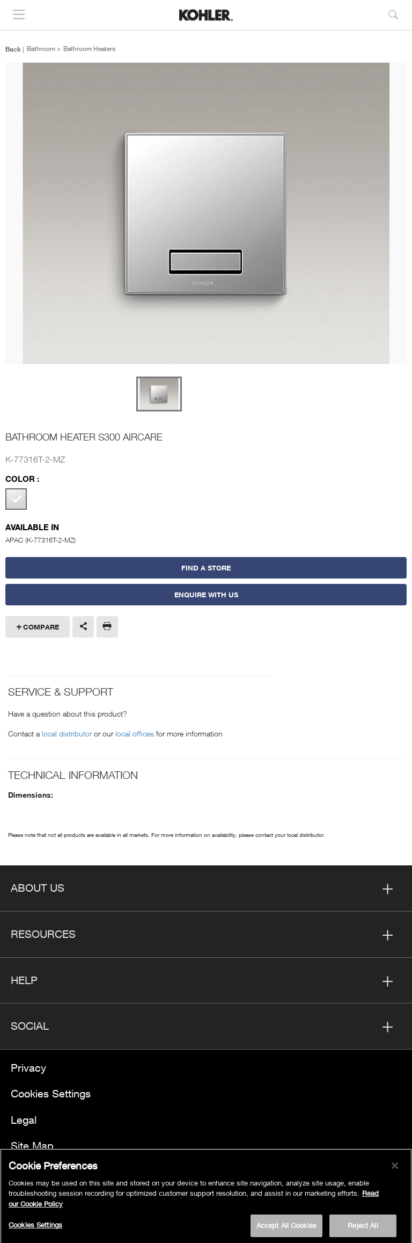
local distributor (67, 733)
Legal (23, 1120)
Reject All (363, 1228)
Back (13, 49)
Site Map (32, 1145)
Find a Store (206, 567)
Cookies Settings (51, 1093)
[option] (206, 214)
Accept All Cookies (286, 1228)
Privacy (28, 1067)
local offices (134, 733)
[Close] (395, 1168)
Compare (41, 627)
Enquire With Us (206, 594)
